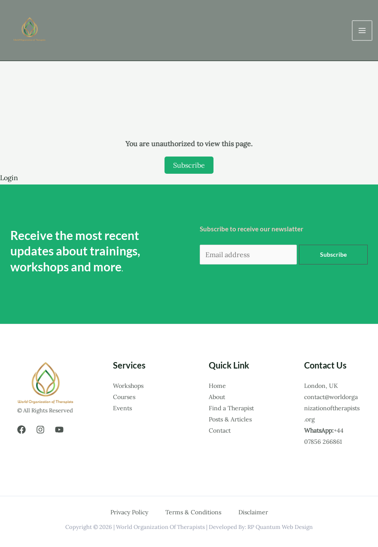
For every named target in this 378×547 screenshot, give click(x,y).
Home (217, 386)
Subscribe (189, 165)
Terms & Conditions (193, 512)
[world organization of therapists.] (30, 30)
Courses (124, 397)
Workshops (128, 386)
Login (9, 177)
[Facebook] (21, 429)
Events (122, 408)
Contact (220, 430)
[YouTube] (59, 429)
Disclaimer (253, 512)
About (217, 397)
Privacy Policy (129, 512)
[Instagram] (40, 429)
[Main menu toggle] (362, 30)
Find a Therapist (231, 408)
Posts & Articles (230, 419)
